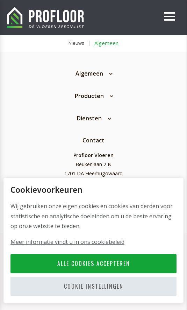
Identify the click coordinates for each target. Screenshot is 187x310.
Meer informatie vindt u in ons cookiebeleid (67, 242)
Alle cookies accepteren (93, 263)
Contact (93, 140)
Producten (89, 96)
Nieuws (76, 43)
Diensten (89, 118)
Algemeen (106, 43)
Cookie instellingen (93, 286)
